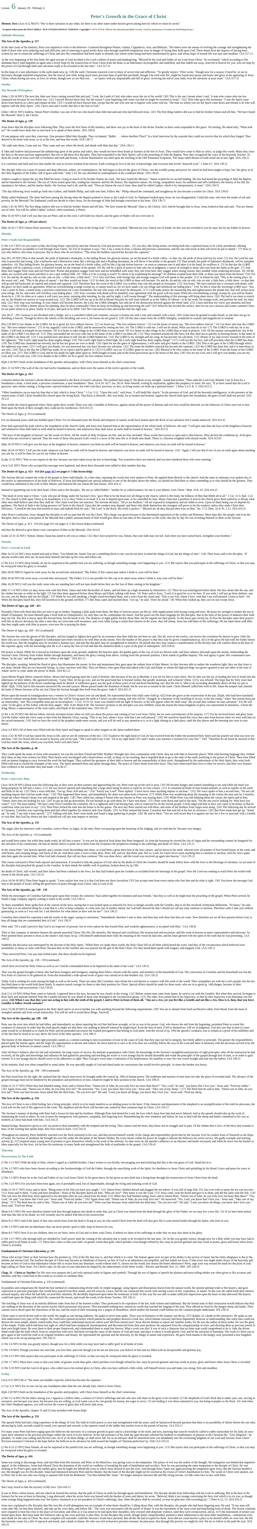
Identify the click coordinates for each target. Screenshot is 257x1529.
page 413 (50, 471)
